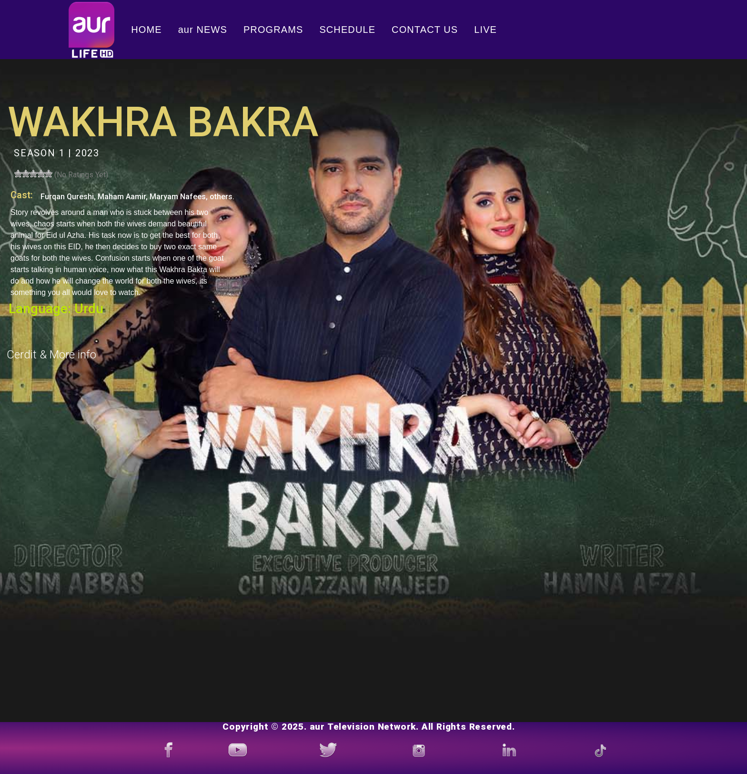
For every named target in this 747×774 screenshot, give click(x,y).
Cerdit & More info (51, 354)
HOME (146, 29)
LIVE (485, 29)
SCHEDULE (347, 29)
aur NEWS (202, 29)
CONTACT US (425, 29)
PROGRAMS (273, 29)
